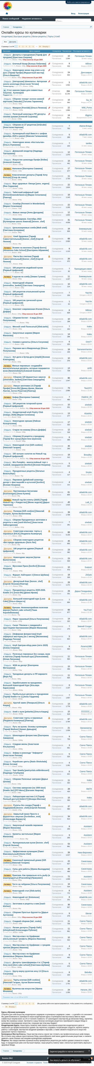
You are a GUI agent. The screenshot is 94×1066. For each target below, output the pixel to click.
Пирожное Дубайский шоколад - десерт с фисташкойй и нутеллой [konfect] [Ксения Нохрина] (24, 482)
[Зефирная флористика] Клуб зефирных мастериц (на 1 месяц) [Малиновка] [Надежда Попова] (25, 636)
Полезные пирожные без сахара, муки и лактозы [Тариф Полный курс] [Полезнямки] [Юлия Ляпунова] (26, 656)
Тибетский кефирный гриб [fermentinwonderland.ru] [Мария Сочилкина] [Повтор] (24, 195)
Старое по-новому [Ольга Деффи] (29, 430)
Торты (50, 36)
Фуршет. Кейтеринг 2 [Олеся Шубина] (31, 575)
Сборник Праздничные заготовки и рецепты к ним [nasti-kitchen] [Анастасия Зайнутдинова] (25, 522)
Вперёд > (46, 46)
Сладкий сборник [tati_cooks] (27, 921)
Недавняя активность (32, 19)
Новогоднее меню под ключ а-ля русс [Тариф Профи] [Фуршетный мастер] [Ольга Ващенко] (24, 72)
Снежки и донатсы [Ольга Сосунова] (30, 342)
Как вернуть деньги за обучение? (65, 1060)
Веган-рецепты (39, 36)
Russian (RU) (7, 1058)
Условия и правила (34, 1063)
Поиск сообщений (11, 19)
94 (40, 46)
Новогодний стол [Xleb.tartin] (26, 891)
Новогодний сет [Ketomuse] (26, 897)
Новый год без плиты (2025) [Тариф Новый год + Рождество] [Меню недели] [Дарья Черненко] (26, 502)
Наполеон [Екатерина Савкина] (27, 169)
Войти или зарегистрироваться (78, 2)
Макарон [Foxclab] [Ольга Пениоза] (30, 108)
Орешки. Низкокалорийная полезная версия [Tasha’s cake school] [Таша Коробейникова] (25, 610)
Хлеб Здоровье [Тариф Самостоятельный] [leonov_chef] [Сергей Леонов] (23, 239)
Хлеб (57, 36)
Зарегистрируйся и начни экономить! (67, 1051)
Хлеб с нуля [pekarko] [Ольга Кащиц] (30, 712)
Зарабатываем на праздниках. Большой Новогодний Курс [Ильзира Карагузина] (22, 685)
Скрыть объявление (89, 1051)
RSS (92, 1058)
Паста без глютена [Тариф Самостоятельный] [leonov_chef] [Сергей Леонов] (23, 259)
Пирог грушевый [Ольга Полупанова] (31, 619)
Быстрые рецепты (22, 36)
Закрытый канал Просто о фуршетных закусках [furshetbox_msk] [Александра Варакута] (22, 816)
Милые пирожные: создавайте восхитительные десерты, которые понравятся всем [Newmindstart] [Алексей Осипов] (26, 368)
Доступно (12, 42)
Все (5, 42)
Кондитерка (6, 36)
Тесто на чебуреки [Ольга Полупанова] (31, 884)
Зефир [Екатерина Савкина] (26, 397)
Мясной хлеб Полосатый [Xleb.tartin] (30, 327)
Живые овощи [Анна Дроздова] (28, 212)
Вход (73, 13)
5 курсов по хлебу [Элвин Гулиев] (28, 277)
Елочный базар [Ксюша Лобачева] (29, 64)
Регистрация (83, 13)
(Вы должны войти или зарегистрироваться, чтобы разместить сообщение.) (65, 1003)
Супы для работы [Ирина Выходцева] (31, 869)
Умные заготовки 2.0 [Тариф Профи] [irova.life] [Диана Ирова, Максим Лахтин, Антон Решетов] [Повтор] (23, 388)
